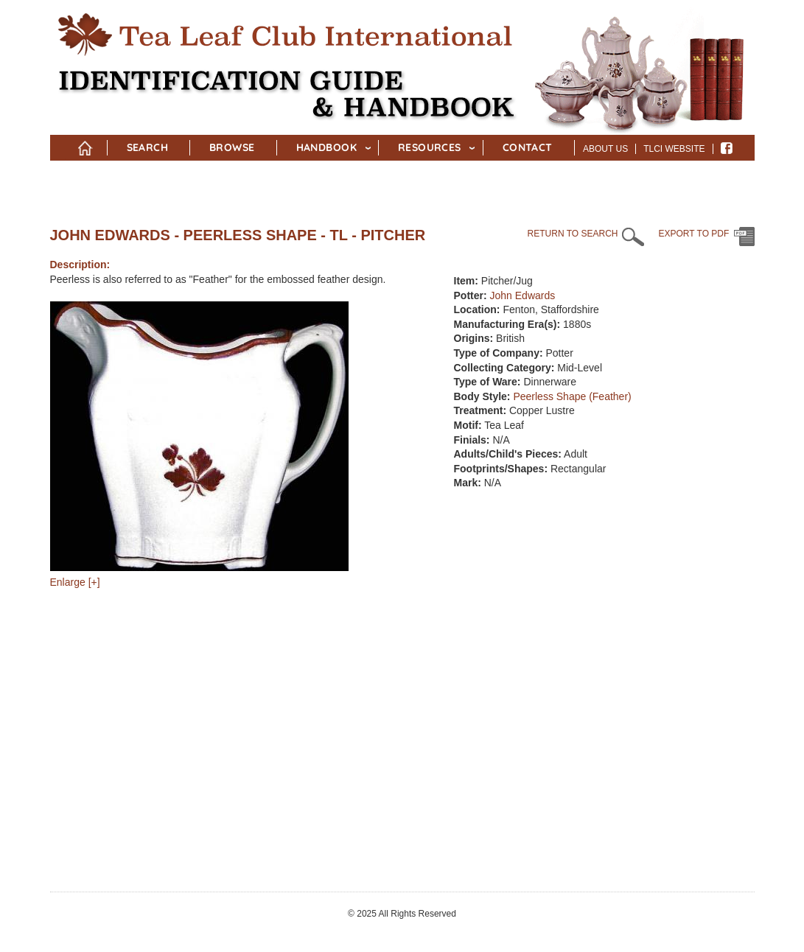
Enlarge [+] (75, 582)
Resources (429, 147)
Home (85, 145)
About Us (605, 149)
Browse (232, 147)
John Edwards (523, 295)
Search (148, 147)
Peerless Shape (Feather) (572, 396)
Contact (528, 147)
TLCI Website (674, 149)
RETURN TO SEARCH (573, 233)
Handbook (326, 147)
